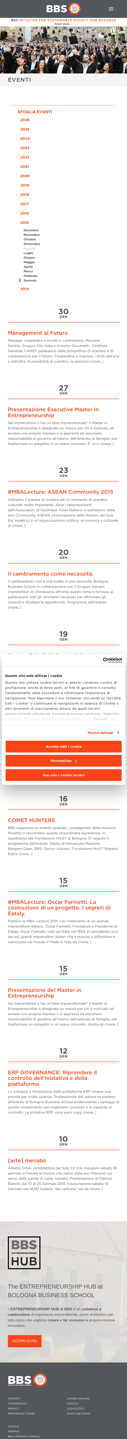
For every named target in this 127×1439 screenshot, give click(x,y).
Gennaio (30, 280)
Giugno (29, 257)
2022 (25, 157)
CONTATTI (14, 1398)
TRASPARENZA (17, 1403)
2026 (25, 120)
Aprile (28, 266)
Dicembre (31, 230)
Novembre (32, 235)
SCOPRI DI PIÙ (24, 1341)
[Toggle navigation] (111, 9)
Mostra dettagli (101, 733)
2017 (24, 204)
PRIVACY (13, 1408)
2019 (24, 185)
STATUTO (72, 1403)
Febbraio (30, 276)
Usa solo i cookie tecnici (63, 775)
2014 (24, 289)
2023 (25, 148)
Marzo (28, 271)
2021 (24, 167)
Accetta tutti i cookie (64, 746)
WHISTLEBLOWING (78, 1413)
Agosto (29, 248)
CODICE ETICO (76, 1408)
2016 (24, 213)
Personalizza (63, 761)
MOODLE (13, 1426)
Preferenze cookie (21, 1413)
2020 (25, 176)
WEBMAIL (14, 1431)
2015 (24, 223)
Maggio (29, 262)
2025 (25, 129)
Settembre (32, 244)
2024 (25, 139)
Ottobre (30, 239)
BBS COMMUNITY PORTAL (24, 1436)
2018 (24, 195)
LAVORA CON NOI (78, 1398)
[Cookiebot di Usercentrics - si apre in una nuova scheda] (103, 660)
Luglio (28, 253)
